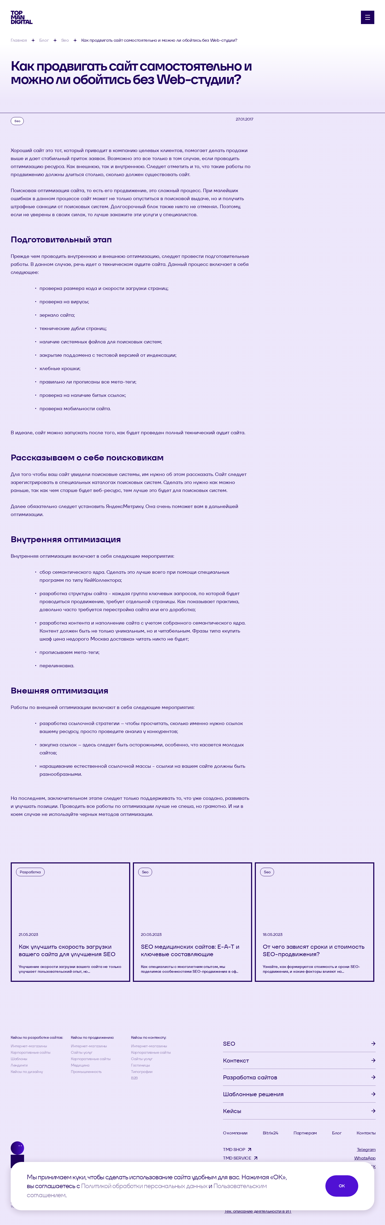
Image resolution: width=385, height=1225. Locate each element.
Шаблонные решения (253, 1094)
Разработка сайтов (250, 1077)
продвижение (87, 601)
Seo (17, 121)
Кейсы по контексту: (148, 1037)
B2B (134, 1078)
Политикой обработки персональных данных (144, 1186)
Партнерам (305, 1133)
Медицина (80, 1065)
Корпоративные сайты (31, 1052)
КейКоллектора (102, 580)
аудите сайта (149, 264)
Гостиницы (140, 1065)
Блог (337, 1133)
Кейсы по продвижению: (92, 1037)
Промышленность (86, 1071)
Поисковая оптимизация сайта (47, 190)
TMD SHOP (234, 1149)
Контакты (366, 1133)
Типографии (142, 1071)
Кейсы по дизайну (27, 1071)
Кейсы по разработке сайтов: (37, 1037)
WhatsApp (365, 1158)
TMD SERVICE (237, 1158)
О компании (235, 1133)
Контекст (236, 1060)
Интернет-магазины (29, 1046)
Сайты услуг (82, 1052)
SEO (229, 1043)
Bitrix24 (270, 1133)
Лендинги (19, 1065)
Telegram (366, 1149)
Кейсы (232, 1111)
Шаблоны (19, 1058)
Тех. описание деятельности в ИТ (257, 1211)
